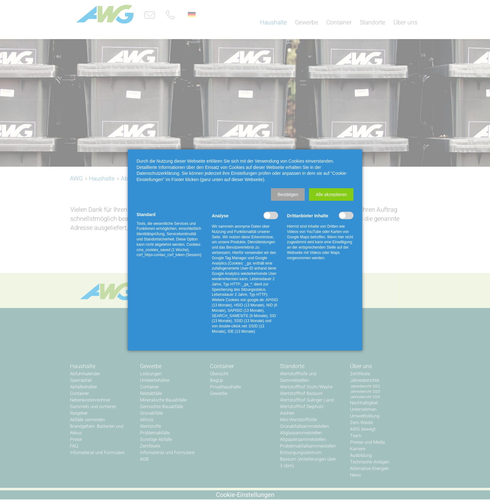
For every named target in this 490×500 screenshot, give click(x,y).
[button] (288, 194)
